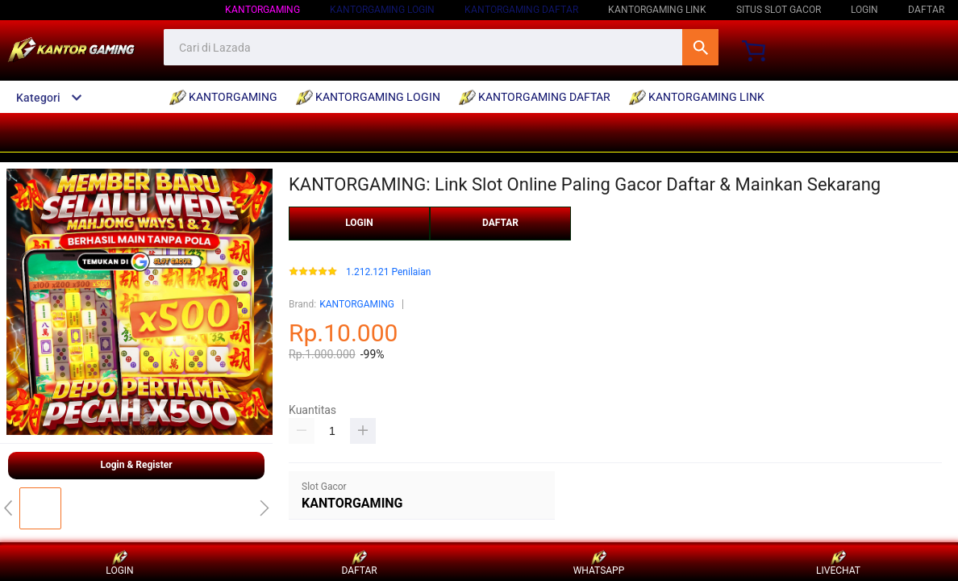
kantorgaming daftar (521, 9)
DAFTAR (926, 9)
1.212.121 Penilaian (388, 272)
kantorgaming (262, 9)
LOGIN (864, 9)
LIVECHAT (838, 563)
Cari (700, 47)
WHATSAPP (599, 563)
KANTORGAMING (356, 304)
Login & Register (136, 464)
